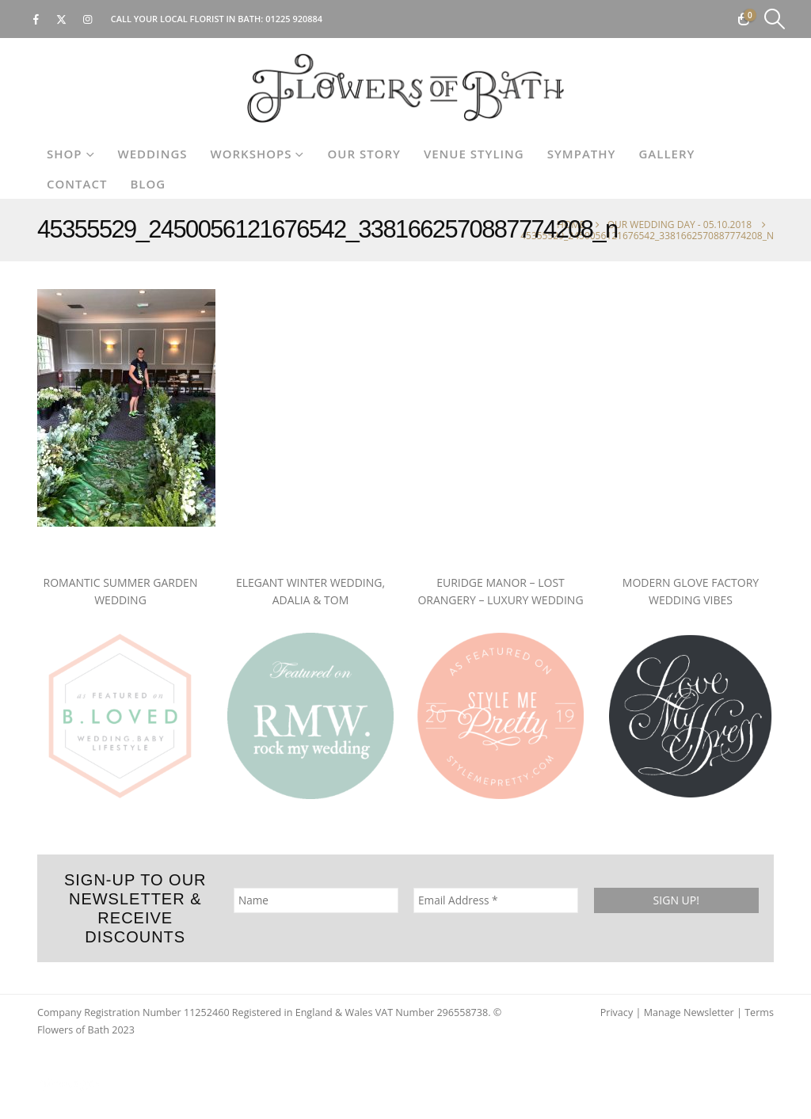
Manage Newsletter (689, 1012)
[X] (62, 19)
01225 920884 (293, 19)
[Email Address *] (495, 900)
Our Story (363, 154)
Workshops (251, 154)
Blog (148, 184)
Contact (77, 184)
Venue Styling (474, 154)
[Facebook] (36, 19)
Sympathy (581, 154)
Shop (64, 154)
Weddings (153, 154)
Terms (759, 1012)
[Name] (316, 900)
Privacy (617, 1012)
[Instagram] (88, 19)
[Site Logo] (405, 88)
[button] (775, 19)
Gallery (666, 154)
